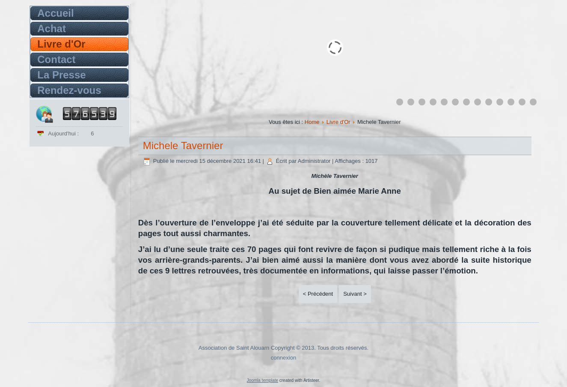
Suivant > (355, 294)
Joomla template (262, 380)
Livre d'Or (61, 44)
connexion (283, 357)
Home (312, 122)
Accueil (55, 13)
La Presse (61, 75)
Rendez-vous (69, 90)
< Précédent (318, 294)
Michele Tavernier (183, 145)
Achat (51, 28)
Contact (56, 59)
